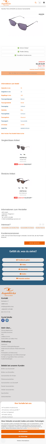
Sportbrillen (5, 393)
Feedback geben (23, 260)
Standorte (23, 269)
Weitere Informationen (23, 440)
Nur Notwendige (23, 436)
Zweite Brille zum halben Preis (9, 338)
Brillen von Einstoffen (7, 372)
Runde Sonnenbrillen (7, 386)
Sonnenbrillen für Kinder (8, 375)
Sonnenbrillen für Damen (27, 227)
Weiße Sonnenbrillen (7, 389)
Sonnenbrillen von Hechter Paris (10, 227)
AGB (2, 350)
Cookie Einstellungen (6, 359)
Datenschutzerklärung (33, 428)
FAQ (2, 334)
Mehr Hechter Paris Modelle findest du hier (12, 133)
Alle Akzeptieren (23, 431)
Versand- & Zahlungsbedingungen (10, 346)
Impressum (4, 344)
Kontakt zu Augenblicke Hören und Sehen (12, 357)
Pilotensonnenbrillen (7, 379)
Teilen (23, 265)
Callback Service (5, 336)
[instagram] (7, 320)
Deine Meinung (34, 243)
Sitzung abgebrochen (7, 330)
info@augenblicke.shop (7, 306)
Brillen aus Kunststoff (7, 368)
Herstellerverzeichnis (6, 332)
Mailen (23, 274)
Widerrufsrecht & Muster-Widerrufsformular (13, 348)
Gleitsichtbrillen (6, 396)
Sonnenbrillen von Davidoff (9, 382)
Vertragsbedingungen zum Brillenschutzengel (13, 355)
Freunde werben (23, 278)
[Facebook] (3, 320)
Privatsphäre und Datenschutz (9, 352)
